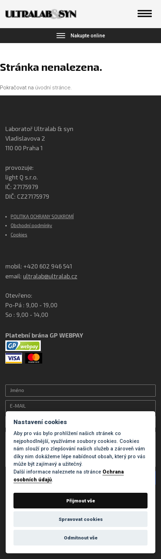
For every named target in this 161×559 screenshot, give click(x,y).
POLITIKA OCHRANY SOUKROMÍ (42, 216)
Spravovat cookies (81, 519)
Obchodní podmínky (31, 225)
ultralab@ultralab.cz (50, 276)
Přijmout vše (80, 500)
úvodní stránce (53, 87)
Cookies (19, 234)
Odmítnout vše (81, 537)
